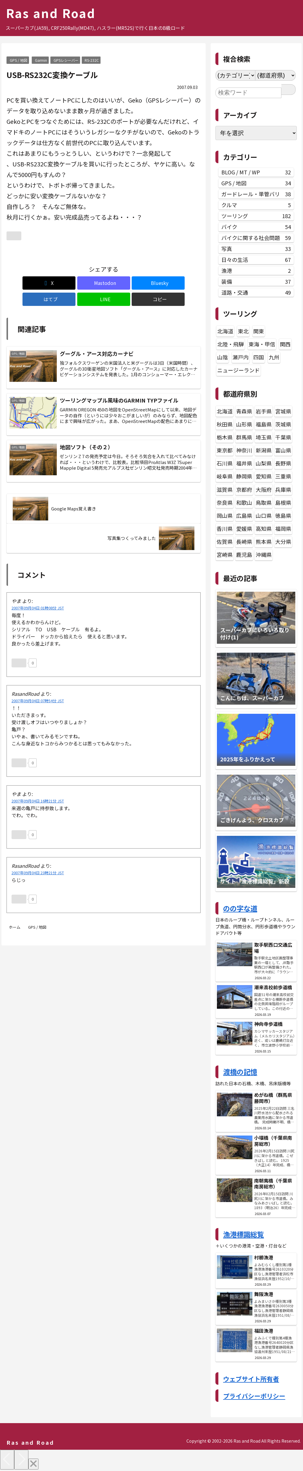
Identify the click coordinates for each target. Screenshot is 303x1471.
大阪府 (264, 489)
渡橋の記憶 (240, 1072)
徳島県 (283, 515)
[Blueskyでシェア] (87, 283)
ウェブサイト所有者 (251, 1378)
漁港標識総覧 (243, 1234)
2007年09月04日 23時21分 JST (38, 862)
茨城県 (283, 424)
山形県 (244, 424)
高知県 (264, 528)
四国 (258, 357)
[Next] (21, 1460)
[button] (185, 283)
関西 (285, 344)
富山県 (283, 450)
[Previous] (7, 1460)
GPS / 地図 (18, 60)
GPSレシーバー (66, 60)
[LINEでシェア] (152, 283)
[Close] (33, 1464)
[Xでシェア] (22, 283)
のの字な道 (240, 908)
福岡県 (283, 528)
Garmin (41, 60)
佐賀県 (225, 541)
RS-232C (92, 60)
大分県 (283, 541)
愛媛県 (244, 528)
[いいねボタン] (14, 235)
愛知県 (264, 476)
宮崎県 (225, 554)
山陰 (222, 357)
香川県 (225, 528)
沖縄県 (264, 554)
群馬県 (244, 437)
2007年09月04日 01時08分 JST (38, 597)
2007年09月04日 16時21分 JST (38, 790)
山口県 (264, 515)
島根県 (283, 502)
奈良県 (225, 502)
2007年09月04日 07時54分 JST (38, 690)
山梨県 (264, 463)
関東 (258, 331)
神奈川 (244, 450)
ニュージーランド (238, 370)
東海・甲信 (262, 344)
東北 (243, 331)
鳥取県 (264, 502)
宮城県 (283, 411)
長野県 (283, 463)
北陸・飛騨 (230, 344)
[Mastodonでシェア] (54, 283)
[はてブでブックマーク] (120, 283)
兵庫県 (283, 489)
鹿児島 (244, 554)
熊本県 (264, 541)
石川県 (225, 463)
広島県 (244, 515)
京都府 (244, 489)
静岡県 (244, 476)
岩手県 (264, 411)
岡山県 (225, 515)
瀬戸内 (241, 357)
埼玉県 (264, 437)
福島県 (264, 424)
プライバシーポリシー (254, 1395)
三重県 (283, 476)
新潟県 (264, 450)
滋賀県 (225, 489)
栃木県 (225, 437)
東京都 (225, 450)
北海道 (225, 331)
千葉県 (283, 437)
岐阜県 (225, 476)
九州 (274, 357)
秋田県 (225, 424)
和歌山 (244, 502)
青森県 (244, 411)
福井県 (244, 463)
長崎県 (244, 541)
